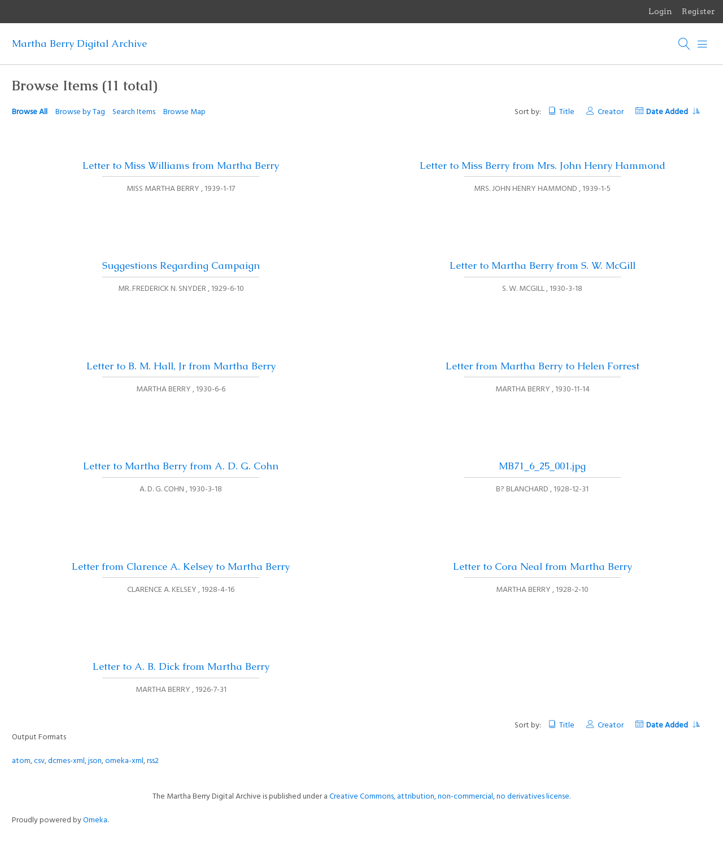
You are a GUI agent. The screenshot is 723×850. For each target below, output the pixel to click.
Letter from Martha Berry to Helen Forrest (542, 366)
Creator (611, 112)
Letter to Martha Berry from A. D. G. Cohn (180, 466)
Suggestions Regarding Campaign (181, 265)
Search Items (133, 112)
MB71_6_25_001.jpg (542, 466)
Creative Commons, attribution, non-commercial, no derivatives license (449, 796)
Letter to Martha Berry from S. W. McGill (542, 265)
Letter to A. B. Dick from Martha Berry (181, 666)
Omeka (95, 820)
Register (698, 11)
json (95, 761)
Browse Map (184, 112)
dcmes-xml (66, 761)
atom (21, 761)
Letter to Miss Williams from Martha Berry (180, 165)
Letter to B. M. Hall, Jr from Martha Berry (181, 366)
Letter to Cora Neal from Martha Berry (542, 566)
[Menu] (703, 44)
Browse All (29, 112)
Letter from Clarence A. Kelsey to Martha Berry (181, 566)
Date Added (672, 112)
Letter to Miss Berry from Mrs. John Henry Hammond (542, 165)
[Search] (685, 44)
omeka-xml (124, 761)
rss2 (153, 761)
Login (660, 11)
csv (39, 761)
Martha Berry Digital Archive (79, 43)
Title (566, 112)
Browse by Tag (80, 112)
